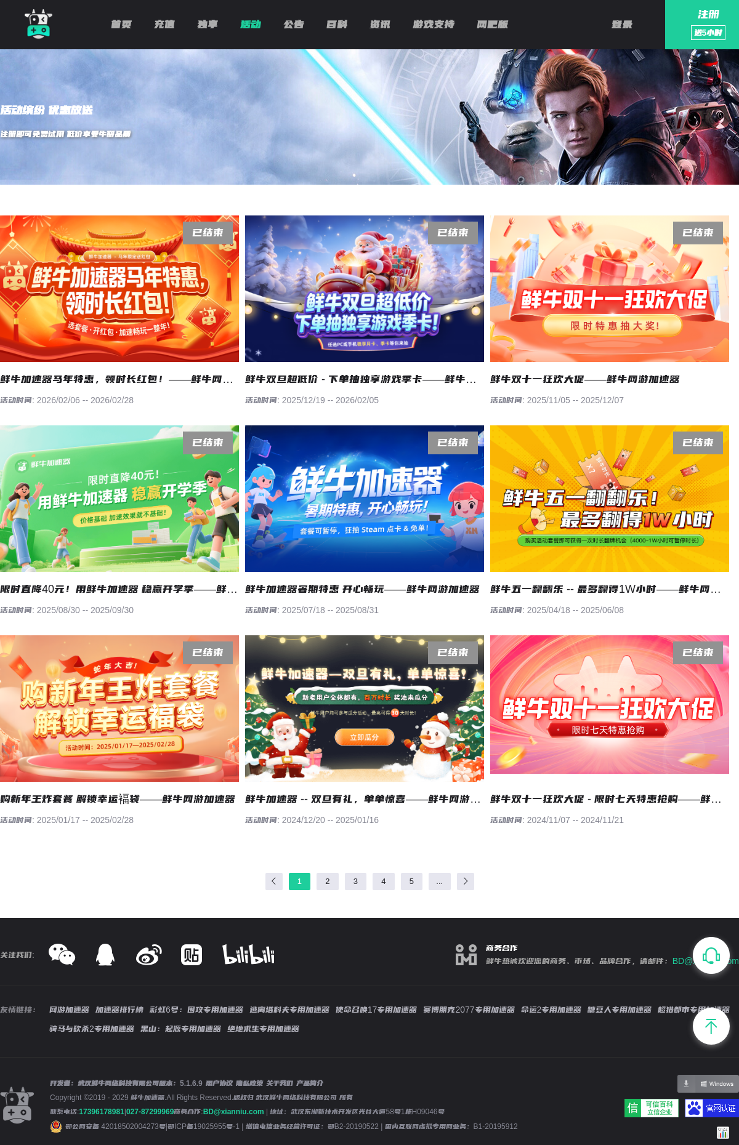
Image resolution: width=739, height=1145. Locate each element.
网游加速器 (69, 1009)
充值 (164, 24)
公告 (293, 24)
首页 (121, 24)
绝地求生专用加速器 (263, 1029)
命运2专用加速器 (551, 1009)
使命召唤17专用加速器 (377, 1009)
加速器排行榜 (119, 1009)
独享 (207, 24)
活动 (250, 24)
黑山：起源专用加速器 (180, 1029)
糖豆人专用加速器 (620, 1009)
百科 (336, 24)
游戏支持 (433, 24)
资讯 (380, 24)
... (439, 881)
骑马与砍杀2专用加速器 (91, 1029)
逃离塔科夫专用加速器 (289, 1009)
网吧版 (492, 24)
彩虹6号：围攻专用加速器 (196, 1009)
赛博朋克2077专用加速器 (468, 1009)
